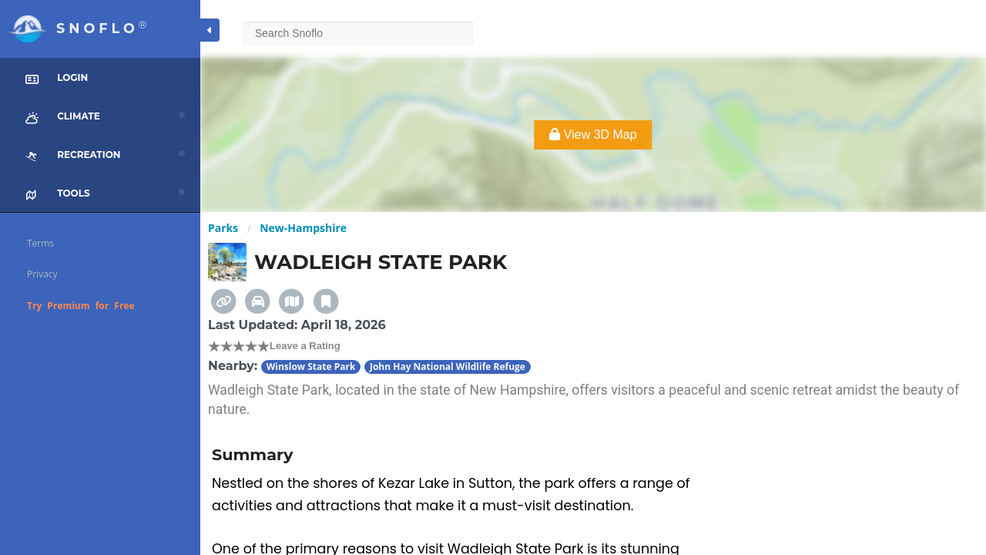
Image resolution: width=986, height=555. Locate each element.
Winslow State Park (311, 366)
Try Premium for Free (81, 305)
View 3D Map (592, 134)
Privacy (42, 274)
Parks (223, 227)
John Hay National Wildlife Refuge (447, 366)
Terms (40, 243)
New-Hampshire (303, 227)
